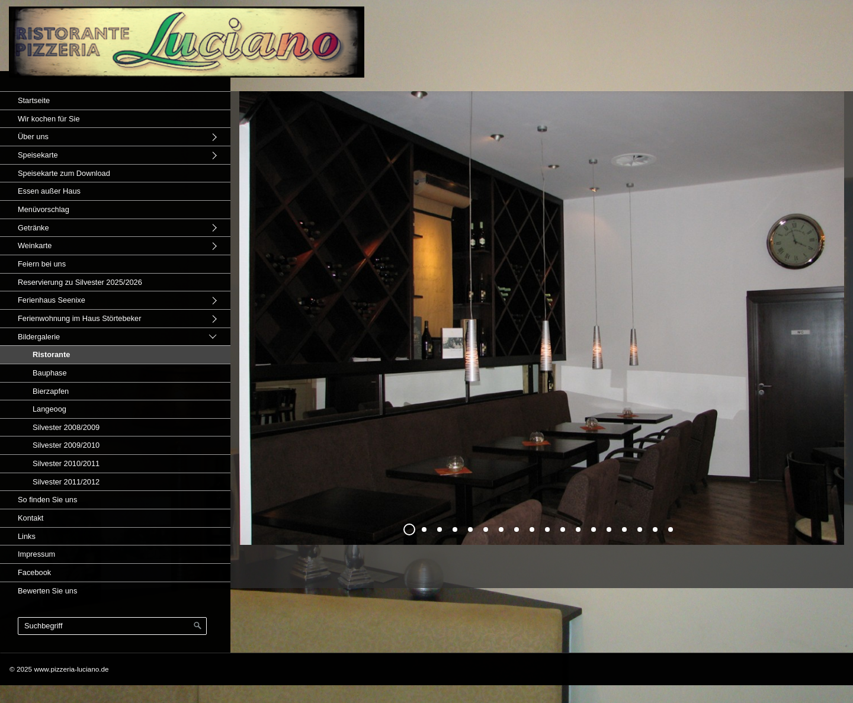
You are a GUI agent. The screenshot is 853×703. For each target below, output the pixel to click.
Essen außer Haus (49, 191)
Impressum (36, 554)
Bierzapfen (51, 391)
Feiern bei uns (42, 263)
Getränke (33, 227)
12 (578, 529)
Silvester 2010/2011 (66, 463)
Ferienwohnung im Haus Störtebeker (79, 318)
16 (640, 529)
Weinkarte (35, 245)
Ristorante (51, 354)
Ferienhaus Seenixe (51, 300)
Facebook (34, 572)
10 (547, 529)
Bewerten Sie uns (47, 590)
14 (609, 529)
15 (624, 529)
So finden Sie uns (47, 499)
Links (27, 536)
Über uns (33, 136)
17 (655, 529)
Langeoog (49, 409)
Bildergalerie (39, 336)
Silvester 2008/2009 (66, 427)
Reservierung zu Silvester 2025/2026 (80, 282)
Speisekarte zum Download (64, 173)
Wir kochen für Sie (49, 118)
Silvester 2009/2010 (66, 445)
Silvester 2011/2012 (66, 481)
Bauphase (50, 372)
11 (563, 529)
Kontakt (30, 517)
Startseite (34, 100)
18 (670, 529)
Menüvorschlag (43, 209)
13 (593, 529)
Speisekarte (38, 154)
